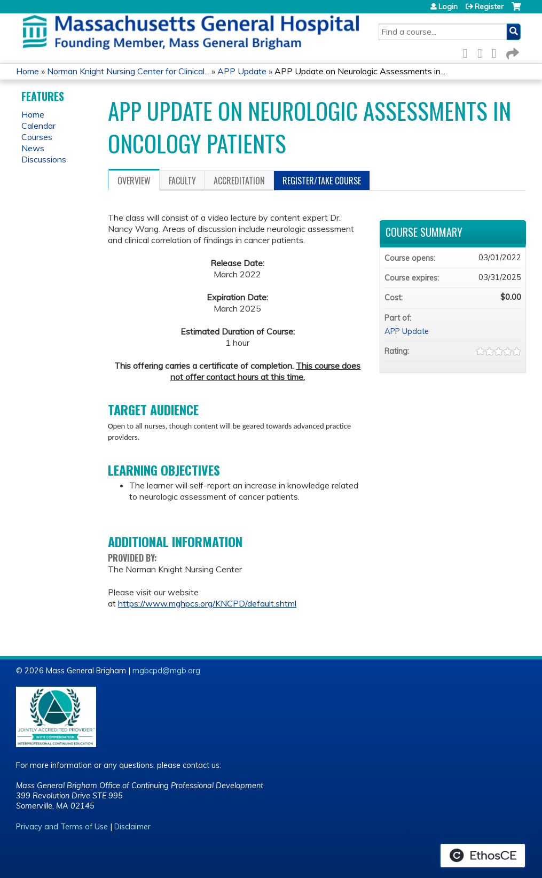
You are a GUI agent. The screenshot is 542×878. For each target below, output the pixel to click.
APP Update (241, 71)
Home (27, 71)
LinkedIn (497, 51)
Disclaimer (132, 827)
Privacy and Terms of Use (62, 827)
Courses (36, 136)
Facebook (468, 51)
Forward (511, 51)
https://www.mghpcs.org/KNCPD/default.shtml (207, 603)
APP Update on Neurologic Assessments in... (359, 71)
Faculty (182, 180)
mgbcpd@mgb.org (166, 670)
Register (489, 6)
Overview (134, 180)
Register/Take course (321, 180)
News (32, 148)
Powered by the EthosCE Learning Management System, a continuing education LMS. (482, 855)
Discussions (43, 159)
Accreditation (239, 180)
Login (448, 6)
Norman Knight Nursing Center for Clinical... (128, 71)
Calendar (38, 125)
